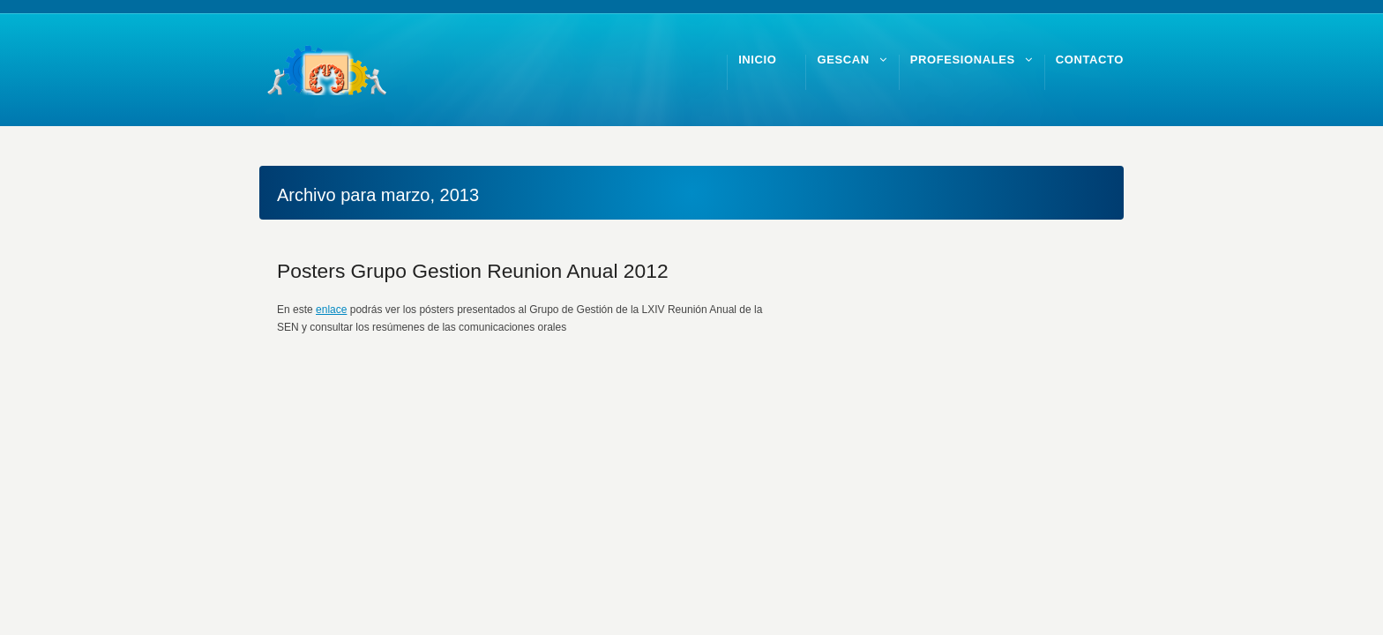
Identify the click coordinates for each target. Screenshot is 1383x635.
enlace (331, 309)
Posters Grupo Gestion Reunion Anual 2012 (473, 270)
